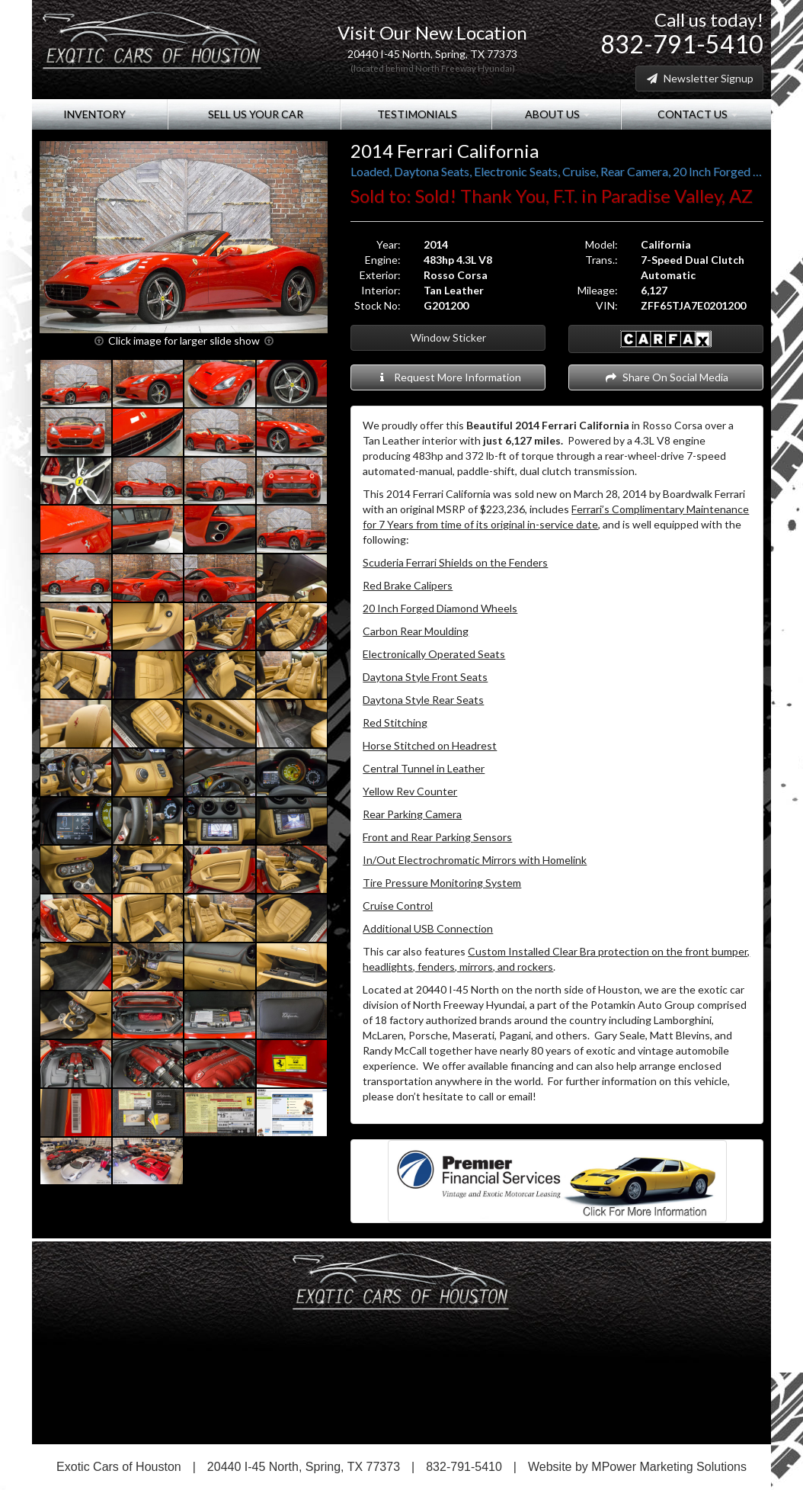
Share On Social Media (666, 377)
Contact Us (696, 114)
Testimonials (416, 114)
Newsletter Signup (699, 78)
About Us (556, 114)
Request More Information (448, 377)
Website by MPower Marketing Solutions (637, 1466)
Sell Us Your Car (254, 114)
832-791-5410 (681, 44)
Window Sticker (448, 337)
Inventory (99, 114)
